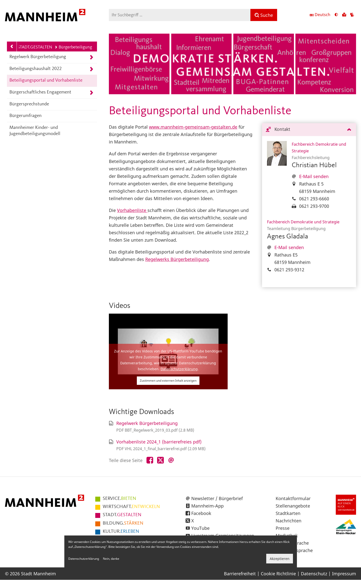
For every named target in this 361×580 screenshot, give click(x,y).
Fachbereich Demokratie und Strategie (303, 222)
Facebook (201, 513)
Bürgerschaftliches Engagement (40, 92)
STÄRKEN (123, 523)
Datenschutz (314, 574)
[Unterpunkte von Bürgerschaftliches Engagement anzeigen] (91, 92)
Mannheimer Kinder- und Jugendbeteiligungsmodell (34, 130)
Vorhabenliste (132, 210)
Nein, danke (111, 559)
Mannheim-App (207, 506)
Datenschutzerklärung (179, 369)
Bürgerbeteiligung (73, 47)
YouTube (200, 528)
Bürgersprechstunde (29, 104)
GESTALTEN (122, 514)
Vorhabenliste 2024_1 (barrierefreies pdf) (158, 442)
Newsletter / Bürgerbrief (217, 498)
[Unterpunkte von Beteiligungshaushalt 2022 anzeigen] (91, 69)
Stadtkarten (288, 513)
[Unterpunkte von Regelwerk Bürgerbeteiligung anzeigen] (91, 57)
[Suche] (263, 15)
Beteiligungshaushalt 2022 (35, 69)
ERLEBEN (121, 531)
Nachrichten (288, 521)
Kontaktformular (293, 498)
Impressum (344, 574)
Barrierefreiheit (240, 574)
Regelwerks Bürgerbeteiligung (177, 259)
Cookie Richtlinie (278, 574)
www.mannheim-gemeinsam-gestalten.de (193, 127)
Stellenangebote (293, 506)
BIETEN (119, 498)
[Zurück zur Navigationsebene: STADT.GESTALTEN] (12, 46)
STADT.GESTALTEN (35, 47)
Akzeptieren (279, 558)
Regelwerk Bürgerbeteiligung (37, 57)
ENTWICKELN (131, 506)
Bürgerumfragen (25, 116)
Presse (282, 528)
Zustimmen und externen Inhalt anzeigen (168, 380)
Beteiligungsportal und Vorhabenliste (45, 80)
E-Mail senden (314, 176)
